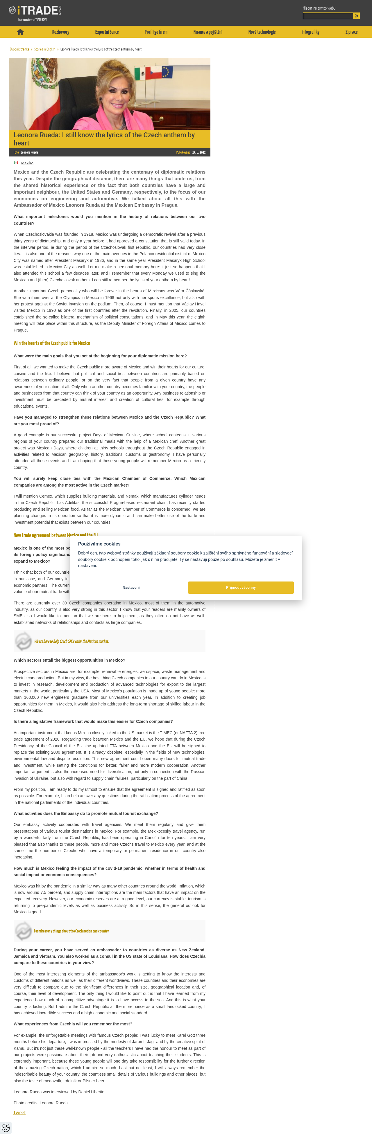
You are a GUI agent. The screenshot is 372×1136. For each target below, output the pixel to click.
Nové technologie (262, 31)
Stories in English (44, 49)
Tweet (19, 1112)
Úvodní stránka (19, 49)
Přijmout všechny (241, 587)
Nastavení (131, 587)
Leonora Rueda (29, 152)
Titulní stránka (20, 32)
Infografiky (310, 31)
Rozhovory (60, 31)
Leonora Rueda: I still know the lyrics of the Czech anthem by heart (101, 49)
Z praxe (351, 31)
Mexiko (23, 163)
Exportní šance (107, 31)
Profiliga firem (156, 31)
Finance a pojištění (208, 31)
